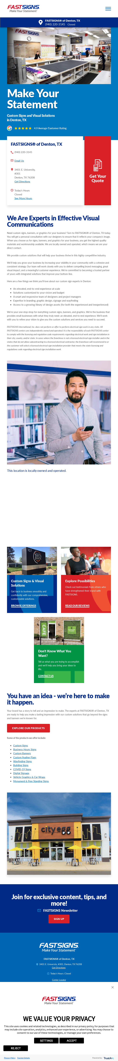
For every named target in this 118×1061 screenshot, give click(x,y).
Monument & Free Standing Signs (31, 781)
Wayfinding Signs (22, 761)
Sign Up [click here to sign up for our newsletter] (59, 919)
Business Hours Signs (24, 749)
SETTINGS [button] (46, 1040)
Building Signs (20, 765)
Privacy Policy (10, 1058)
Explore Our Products (28, 728)
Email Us (19, 160)
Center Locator (59, 980)
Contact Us (46, 676)
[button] (108, 9)
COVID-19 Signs (22, 769)
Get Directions (22, 181)
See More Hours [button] (23, 198)
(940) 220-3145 (55, 24)
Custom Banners (22, 753)
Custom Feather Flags (24, 757)
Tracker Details (23, 1058)
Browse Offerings (23, 605)
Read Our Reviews (77, 605)
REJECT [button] (16, 1048)
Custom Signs (20, 745)
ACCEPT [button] (72, 1040)
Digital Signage (21, 773)
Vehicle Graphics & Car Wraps (29, 777)
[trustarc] (108, 1058)
